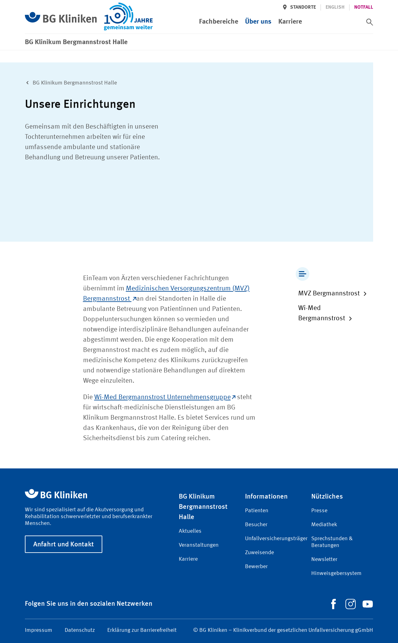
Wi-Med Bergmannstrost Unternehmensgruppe (164, 397)
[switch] (369, 22)
